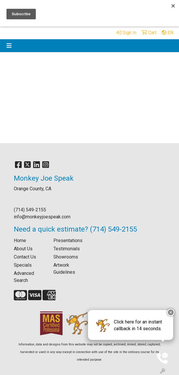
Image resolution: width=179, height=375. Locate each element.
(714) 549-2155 (30, 210)
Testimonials (66, 248)
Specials (23, 265)
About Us (23, 248)
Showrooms (65, 257)
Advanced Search (24, 276)
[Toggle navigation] (9, 46)
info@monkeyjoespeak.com (42, 217)
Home (20, 240)
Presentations (67, 240)
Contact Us (25, 257)
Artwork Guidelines (64, 268)
